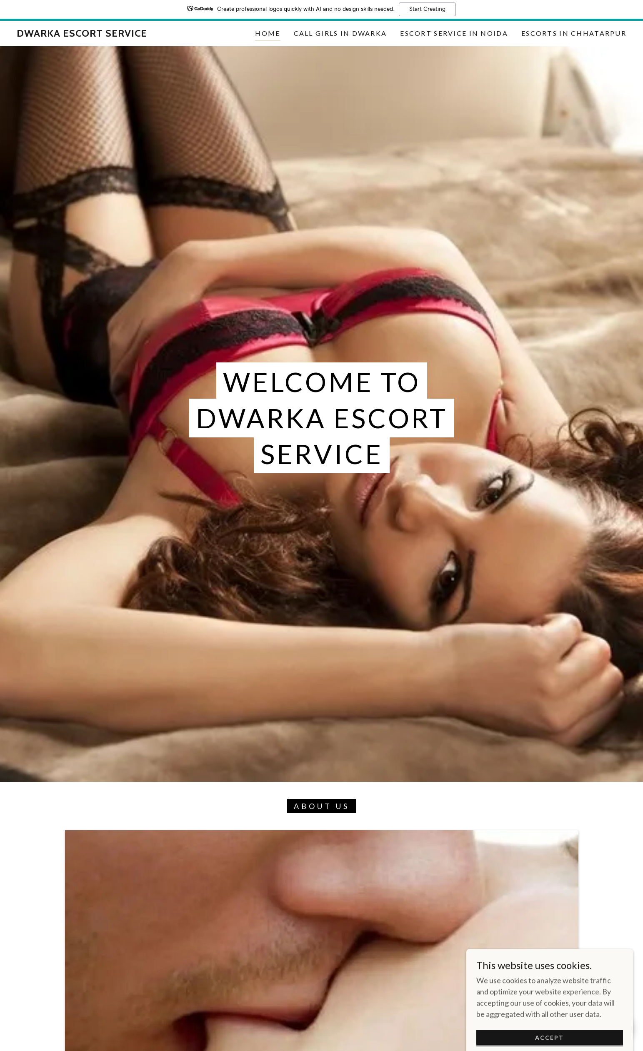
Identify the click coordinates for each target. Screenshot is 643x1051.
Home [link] (267, 33)
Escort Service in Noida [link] (454, 33)
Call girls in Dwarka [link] (340, 33)
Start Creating (427, 9)
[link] (82, 33)
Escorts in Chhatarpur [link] (573, 33)
